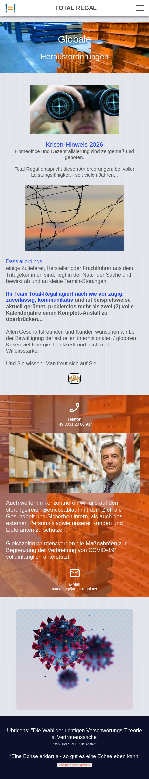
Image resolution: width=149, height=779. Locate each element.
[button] (140, 8)
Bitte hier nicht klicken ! (75, 765)
